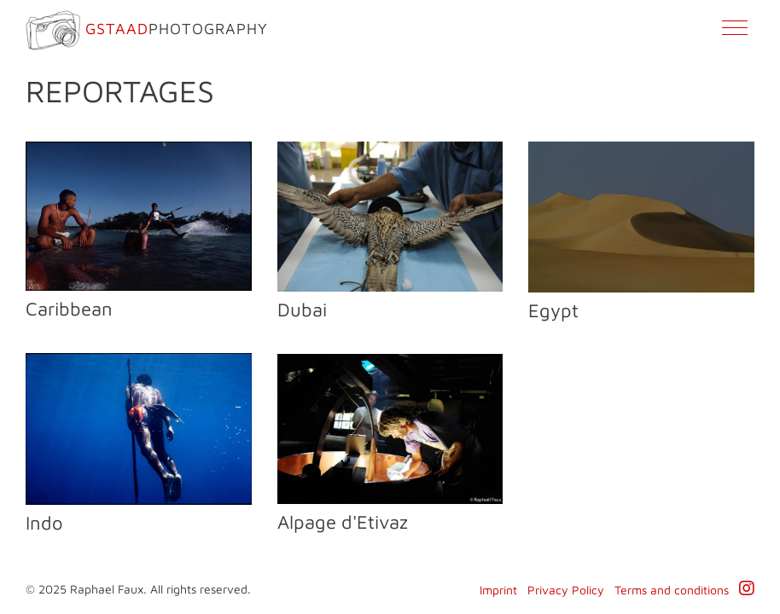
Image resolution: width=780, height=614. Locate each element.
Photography (147, 30)
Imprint (498, 589)
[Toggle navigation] (734, 31)
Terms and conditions (671, 589)
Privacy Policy (565, 589)
